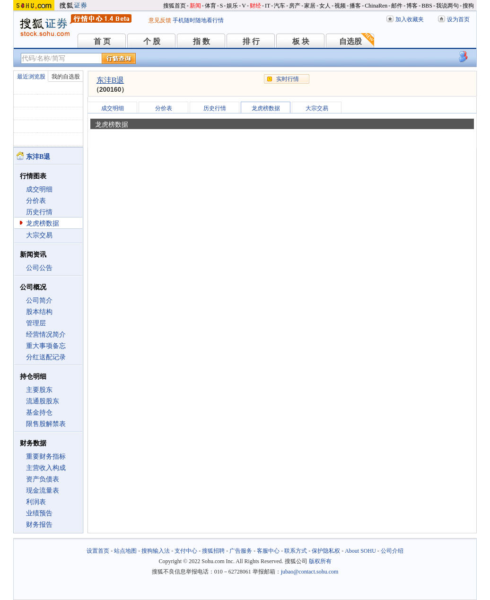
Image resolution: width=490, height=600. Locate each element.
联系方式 (295, 551)
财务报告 (39, 524)
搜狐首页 (174, 5)
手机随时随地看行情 (198, 20)
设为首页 (458, 19)
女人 (325, 5)
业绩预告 (39, 513)
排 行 (251, 41)
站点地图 (125, 551)
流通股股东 (42, 401)
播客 (355, 5)
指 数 (201, 41)
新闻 (195, 5)
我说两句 (447, 5)
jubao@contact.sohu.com (310, 571)
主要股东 (39, 389)
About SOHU (360, 551)
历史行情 (39, 212)
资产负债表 (42, 479)
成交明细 (39, 189)
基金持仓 (39, 412)
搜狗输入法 (155, 551)
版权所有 (320, 561)
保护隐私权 (326, 551)
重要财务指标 (46, 456)
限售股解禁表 (46, 423)
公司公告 (39, 267)
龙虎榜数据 (42, 223)
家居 (309, 5)
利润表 (36, 501)
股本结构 (39, 311)
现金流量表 (42, 490)
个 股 (151, 41)
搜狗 (468, 5)
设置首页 (98, 551)
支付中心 (186, 551)
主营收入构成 (46, 467)
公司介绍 (392, 551)
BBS (426, 5)
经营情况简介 (46, 334)
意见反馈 (160, 20)
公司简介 (39, 300)
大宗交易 (39, 235)
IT (267, 5)
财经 (255, 5)
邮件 (396, 5)
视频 (340, 5)
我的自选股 (66, 76)
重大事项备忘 (46, 345)
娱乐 (232, 5)
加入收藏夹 (409, 19)
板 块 (300, 41)
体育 (210, 5)
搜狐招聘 (213, 551)
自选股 (350, 41)
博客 (412, 5)
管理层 (36, 323)
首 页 (102, 41)
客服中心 (268, 551)
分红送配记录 (46, 357)
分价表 (36, 200)
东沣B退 (110, 80)
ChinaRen (376, 5)
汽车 (279, 5)
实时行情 (287, 79)
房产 (294, 5)
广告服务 (240, 551)
